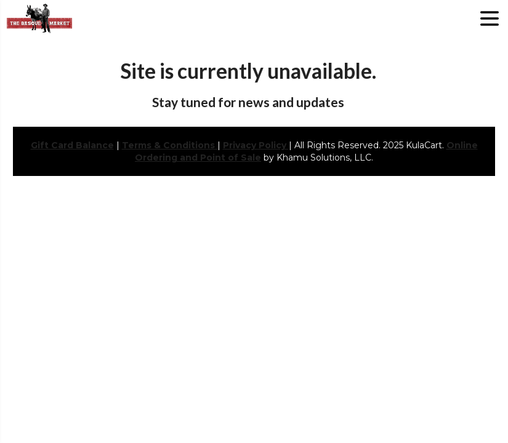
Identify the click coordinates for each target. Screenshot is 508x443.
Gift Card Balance (72, 145)
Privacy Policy (256, 145)
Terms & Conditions (169, 145)
